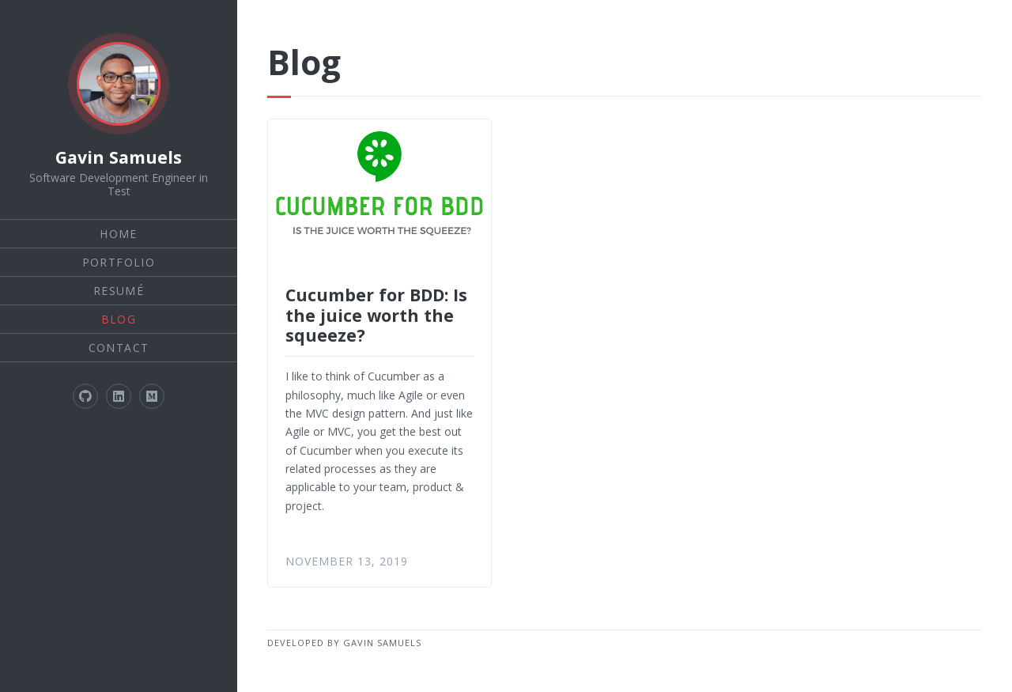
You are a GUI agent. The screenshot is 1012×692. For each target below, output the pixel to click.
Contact (119, 347)
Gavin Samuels (118, 157)
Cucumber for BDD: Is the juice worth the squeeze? (376, 314)
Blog (119, 319)
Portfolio (119, 262)
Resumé (118, 290)
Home (119, 233)
